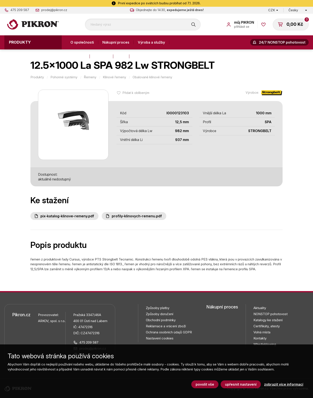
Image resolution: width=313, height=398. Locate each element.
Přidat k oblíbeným (136, 93)
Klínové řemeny (114, 77)
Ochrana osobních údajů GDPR (169, 332)
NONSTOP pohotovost (270, 314)
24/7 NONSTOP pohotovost (282, 42)
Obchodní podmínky (161, 320)
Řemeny (90, 77)
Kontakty (77, 56)
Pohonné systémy (63, 77)
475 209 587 (19, 10)
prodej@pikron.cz (54, 10)
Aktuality (101, 56)
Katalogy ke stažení (268, 320)
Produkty (20, 42)
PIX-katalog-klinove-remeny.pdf (67, 216)
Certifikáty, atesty (266, 326)
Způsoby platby (157, 308)
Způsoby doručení (159, 314)
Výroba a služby (151, 42)
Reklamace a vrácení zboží (166, 326)
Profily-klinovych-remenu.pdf (137, 216)
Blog (121, 56)
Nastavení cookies (159, 338)
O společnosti (82, 42)
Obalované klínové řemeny (152, 77)
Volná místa (261, 332)
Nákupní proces (115, 42)
